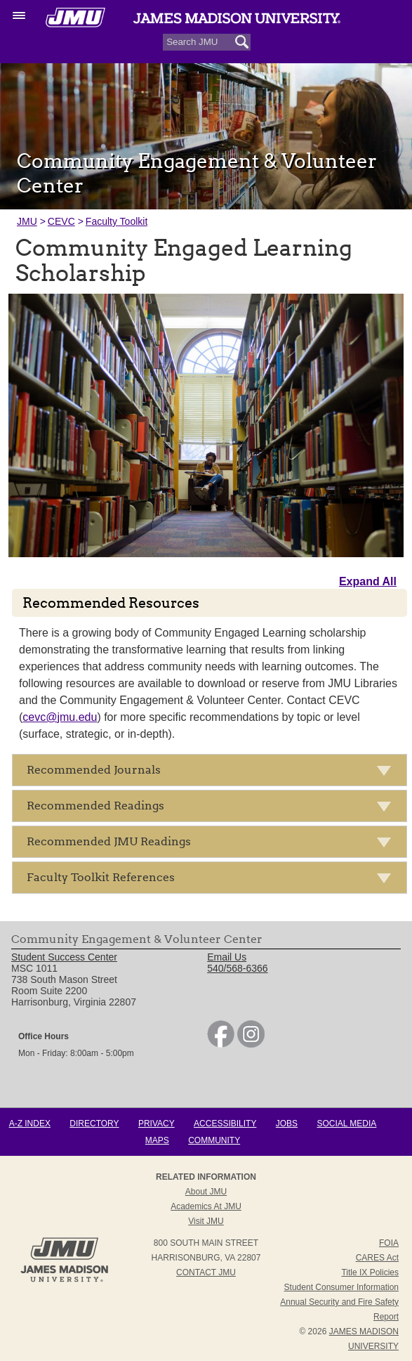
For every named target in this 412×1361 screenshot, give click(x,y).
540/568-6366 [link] (237, 968)
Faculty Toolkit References (213, 880)
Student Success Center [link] (64, 957)
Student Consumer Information (341, 1287)
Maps (157, 1140)
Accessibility (225, 1123)
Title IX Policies (370, 1272)
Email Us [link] (226, 957)
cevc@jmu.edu (59, 717)
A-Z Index (30, 1123)
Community (214, 1140)
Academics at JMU (206, 1206)
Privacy (156, 1123)
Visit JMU (205, 1221)
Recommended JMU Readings (213, 844)
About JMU (206, 1192)
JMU (27, 221)
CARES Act (377, 1258)
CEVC (61, 221)
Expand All (368, 581)
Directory (94, 1123)
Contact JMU (206, 1272)
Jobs (287, 1123)
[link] (220, 1044)
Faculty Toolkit (116, 221)
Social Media (346, 1123)
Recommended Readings (213, 808)
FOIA (389, 1243)
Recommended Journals (213, 772)
